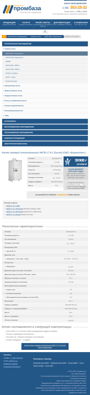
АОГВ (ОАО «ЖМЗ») (12, 69)
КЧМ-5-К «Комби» (11, 73)
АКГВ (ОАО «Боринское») (53, 36)
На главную (4, 36)
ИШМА (8, 61)
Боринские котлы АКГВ (41, 363)
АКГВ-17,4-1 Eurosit (13, 214)
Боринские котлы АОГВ (58, 363)
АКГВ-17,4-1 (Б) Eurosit (14, 209)
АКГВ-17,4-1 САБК (13, 206)
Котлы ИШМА (73, 363)
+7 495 (74, 8)
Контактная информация (12, 366)
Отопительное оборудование (17, 36)
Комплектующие (11, 81)
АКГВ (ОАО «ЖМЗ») (12, 65)
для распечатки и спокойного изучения (43, 24)
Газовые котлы (36, 36)
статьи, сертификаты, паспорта (62, 23)
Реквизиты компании (10, 364)
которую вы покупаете (9, 23)
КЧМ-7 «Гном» (10, 77)
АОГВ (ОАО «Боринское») (14, 57)
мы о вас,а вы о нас (81, 23)
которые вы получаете (26, 23)
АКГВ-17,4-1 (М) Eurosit (14, 212)
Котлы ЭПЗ (49, 366)
